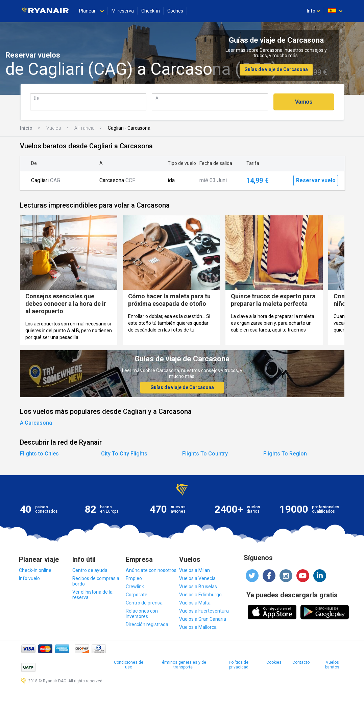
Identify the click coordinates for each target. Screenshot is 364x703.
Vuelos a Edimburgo (200, 594)
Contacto (301, 662)
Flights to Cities (39, 453)
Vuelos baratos (332, 664)
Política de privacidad (238, 664)
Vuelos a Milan (194, 570)
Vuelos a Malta (195, 602)
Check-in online (35, 570)
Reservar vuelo (316, 180)
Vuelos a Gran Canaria (202, 619)
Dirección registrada (147, 624)
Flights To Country (205, 453)
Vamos (304, 102)
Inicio (26, 128)
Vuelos (53, 128)
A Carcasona (36, 423)
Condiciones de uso (128, 664)
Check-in (150, 11)
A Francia (84, 128)
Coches (175, 11)
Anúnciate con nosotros (151, 570)
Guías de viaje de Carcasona (276, 69)
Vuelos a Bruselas (198, 586)
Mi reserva (123, 11)
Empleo (134, 578)
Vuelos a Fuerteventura (204, 611)
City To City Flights (124, 453)
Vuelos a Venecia (197, 578)
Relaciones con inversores (142, 613)
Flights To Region (285, 453)
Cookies (274, 662)
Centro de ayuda (89, 570)
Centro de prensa (144, 602)
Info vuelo (29, 578)
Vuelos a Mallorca (198, 627)
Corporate (136, 594)
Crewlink (135, 586)
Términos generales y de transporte (183, 664)
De (36, 98)
